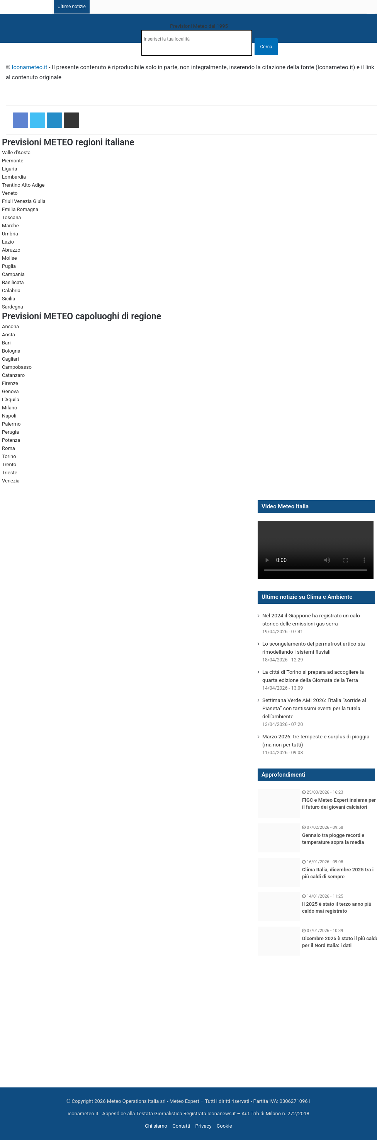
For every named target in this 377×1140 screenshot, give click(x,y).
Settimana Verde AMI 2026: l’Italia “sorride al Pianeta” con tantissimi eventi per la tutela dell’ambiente (314, 708)
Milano (9, 408)
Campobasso (17, 367)
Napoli (9, 416)
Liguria (9, 169)
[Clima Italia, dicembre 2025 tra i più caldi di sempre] (279, 872)
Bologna (11, 351)
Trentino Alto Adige (23, 185)
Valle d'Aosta (16, 152)
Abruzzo (11, 250)
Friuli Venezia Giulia (24, 201)
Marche (10, 225)
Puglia (9, 266)
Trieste (9, 472)
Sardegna (12, 307)
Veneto (10, 193)
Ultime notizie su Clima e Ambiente (307, 596)
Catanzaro (13, 375)
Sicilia (8, 299)
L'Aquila (10, 399)
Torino (9, 456)
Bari (6, 343)
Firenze (10, 383)
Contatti (181, 1126)
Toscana (11, 217)
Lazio (8, 242)
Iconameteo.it (30, 67)
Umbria (10, 234)
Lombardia (14, 177)
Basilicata (13, 282)
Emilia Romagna (20, 209)
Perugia (10, 432)
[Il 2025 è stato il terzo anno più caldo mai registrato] (279, 906)
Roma (8, 448)
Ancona (10, 326)
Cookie (224, 1126)
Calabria (11, 290)
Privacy (203, 1126)
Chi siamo (156, 1126)
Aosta (8, 334)
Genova (10, 391)
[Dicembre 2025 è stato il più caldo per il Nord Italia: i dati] (279, 941)
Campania (13, 274)
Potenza (11, 440)
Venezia (11, 481)
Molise (9, 258)
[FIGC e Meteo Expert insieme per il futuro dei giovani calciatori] (279, 803)
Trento (9, 464)
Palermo (11, 424)
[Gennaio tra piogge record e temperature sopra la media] (279, 837)
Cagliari (10, 359)
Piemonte (12, 161)
